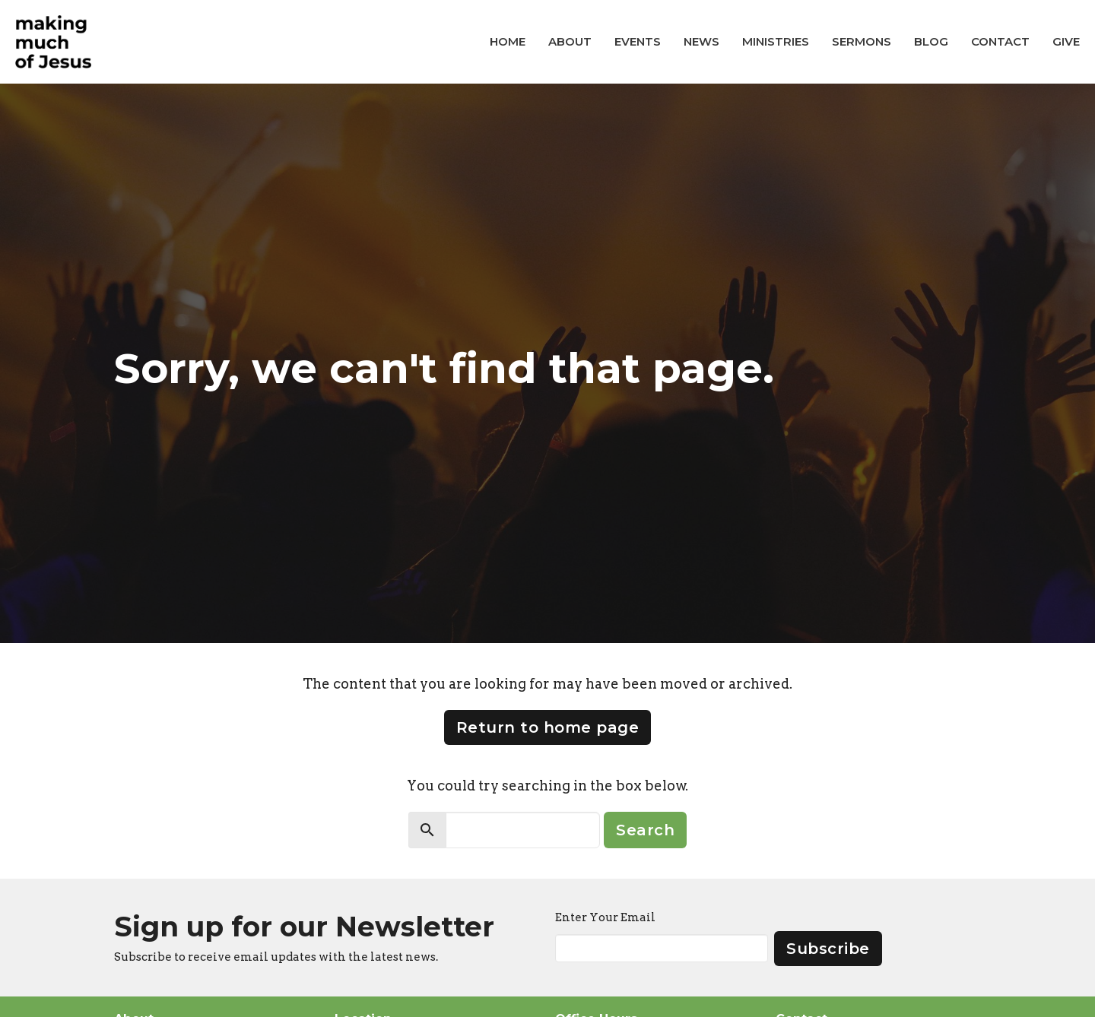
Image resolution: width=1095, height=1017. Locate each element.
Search (645, 830)
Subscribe (828, 948)
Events (637, 41)
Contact (1000, 41)
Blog (931, 41)
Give (1066, 41)
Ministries (775, 41)
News (701, 41)
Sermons (861, 41)
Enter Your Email (605, 917)
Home (507, 41)
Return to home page (548, 727)
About (570, 41)
